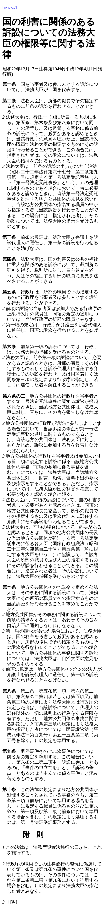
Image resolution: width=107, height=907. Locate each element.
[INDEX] (9, 7)
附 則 (33, 834)
